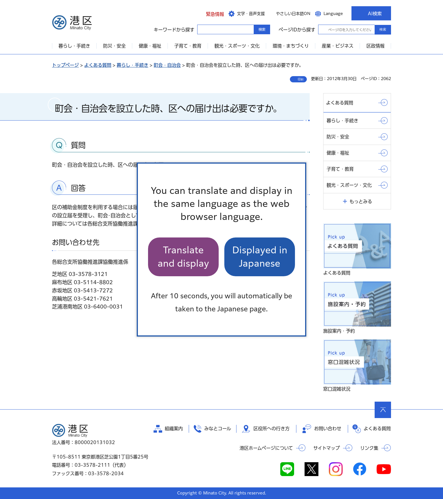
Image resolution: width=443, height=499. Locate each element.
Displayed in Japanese (259, 256)
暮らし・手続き (132, 65)
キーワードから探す (202, 29)
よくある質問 (97, 65)
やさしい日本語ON (293, 14)
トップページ (65, 65)
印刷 (300, 79)
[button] (210, 13)
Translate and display (183, 256)
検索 (382, 29)
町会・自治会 (167, 65)
